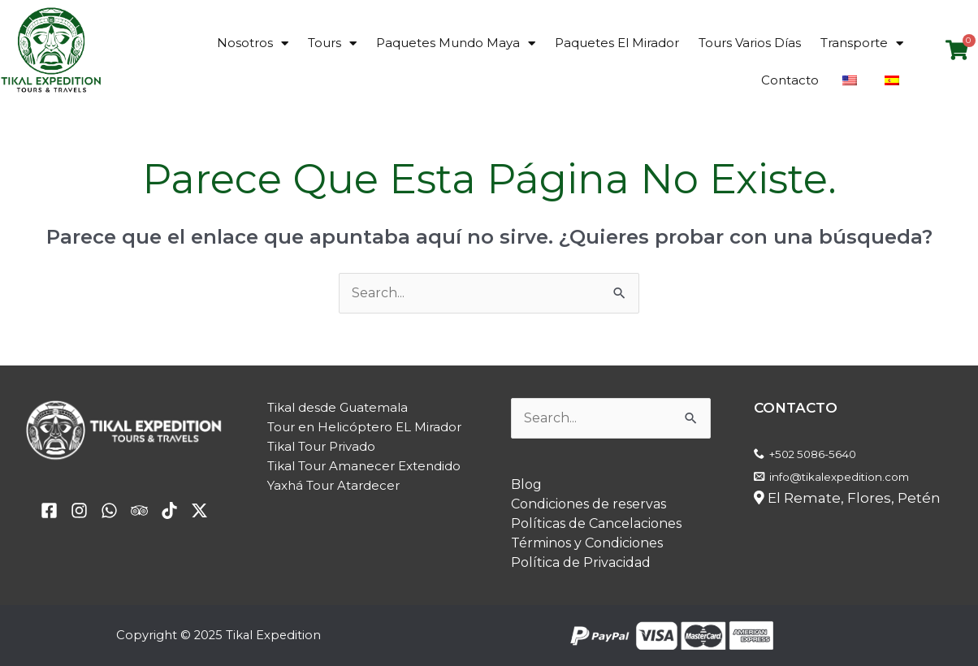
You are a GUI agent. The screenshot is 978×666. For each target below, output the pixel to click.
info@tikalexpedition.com (839, 476)
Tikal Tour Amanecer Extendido (364, 466)
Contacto (790, 80)
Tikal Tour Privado (321, 446)
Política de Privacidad (581, 562)
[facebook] (49, 510)
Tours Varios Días (750, 42)
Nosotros (252, 43)
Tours (332, 43)
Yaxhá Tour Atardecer (333, 485)
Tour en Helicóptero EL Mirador (364, 427)
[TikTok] (169, 510)
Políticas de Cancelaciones (596, 523)
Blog (526, 484)
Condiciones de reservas (588, 504)
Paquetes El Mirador (617, 42)
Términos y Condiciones (587, 543)
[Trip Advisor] (139, 510)
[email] (109, 510)
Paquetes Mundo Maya (455, 43)
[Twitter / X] (199, 510)
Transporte (861, 43)
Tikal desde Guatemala (337, 407)
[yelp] (79, 510)
